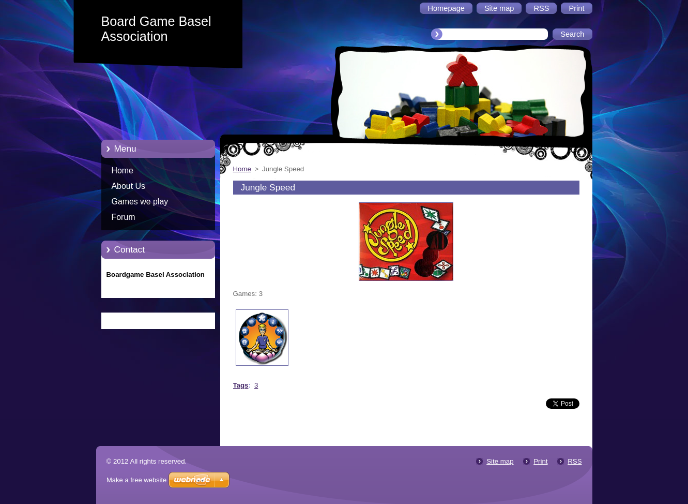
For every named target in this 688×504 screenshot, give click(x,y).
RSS (575, 461)
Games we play (140, 201)
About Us (129, 186)
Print (540, 461)
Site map (499, 461)
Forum (123, 217)
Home (122, 170)
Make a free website (136, 480)
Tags (241, 385)
